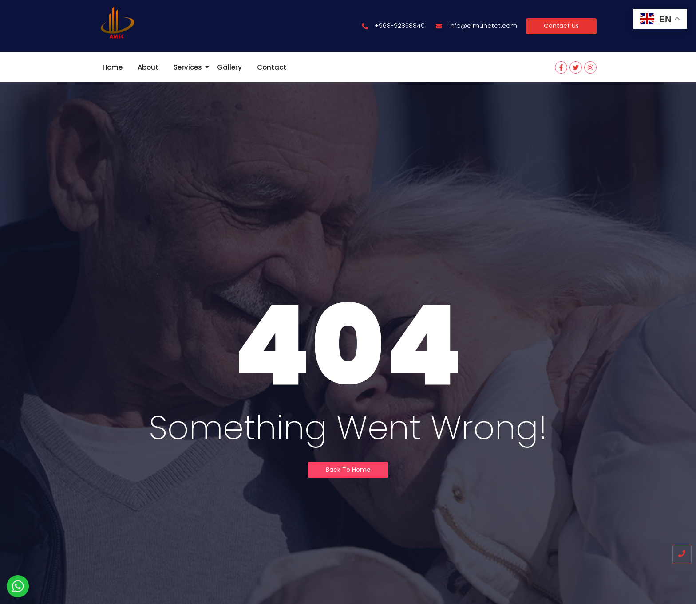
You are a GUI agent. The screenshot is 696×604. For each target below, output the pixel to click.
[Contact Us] (561, 26)
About (148, 67)
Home (113, 67)
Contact (271, 67)
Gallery (229, 67)
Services (189, 67)
